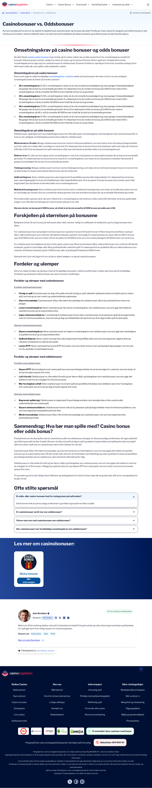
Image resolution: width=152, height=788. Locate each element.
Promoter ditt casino (95, 708)
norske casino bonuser (38, 57)
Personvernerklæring (95, 714)
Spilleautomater (19, 721)
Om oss (57, 684)
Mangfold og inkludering (133, 702)
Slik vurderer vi (133, 696)
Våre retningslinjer (132, 684)
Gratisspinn (19, 708)
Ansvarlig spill (95, 690)
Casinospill (81, 4)
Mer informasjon (29, 580)
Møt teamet (57, 690)
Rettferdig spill (95, 702)
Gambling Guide (99, 4)
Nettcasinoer (19, 690)
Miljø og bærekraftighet (132, 714)
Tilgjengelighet (133, 708)
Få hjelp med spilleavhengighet (95, 696)
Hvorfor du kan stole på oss (57, 696)
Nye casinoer (19, 696)
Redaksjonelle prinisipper (133, 690)
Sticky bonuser (29, 573)
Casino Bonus (64, 4)
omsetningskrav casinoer (61, 76)
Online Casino (19, 684)
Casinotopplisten (11, 13)
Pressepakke (132, 721)
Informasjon (95, 684)
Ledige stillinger (57, 702)
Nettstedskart (57, 714)
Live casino (19, 714)
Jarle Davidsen (40, 613)
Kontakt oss (57, 708)
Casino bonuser (19, 702)
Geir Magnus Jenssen (45, 651)
